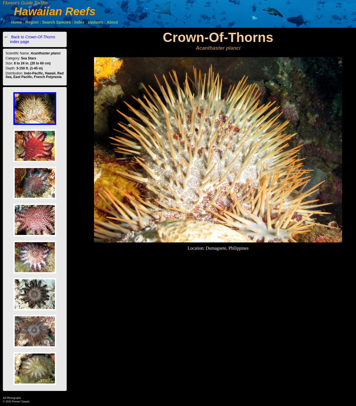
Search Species (56, 22)
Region (31, 22)
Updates (95, 22)
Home (16, 22)
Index (79, 22)
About (112, 22)
